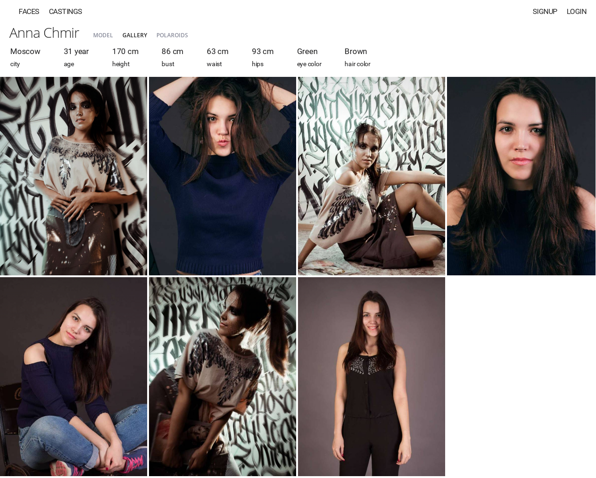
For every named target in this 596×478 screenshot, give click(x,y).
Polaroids (172, 35)
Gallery (134, 35)
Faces (29, 11)
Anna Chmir (44, 32)
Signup (545, 11)
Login (577, 11)
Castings (65, 11)
